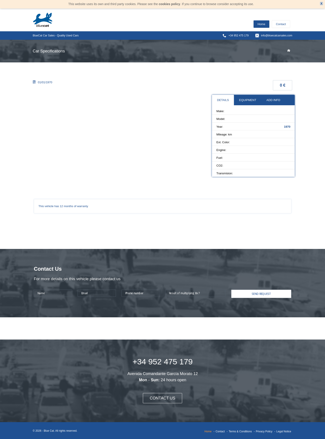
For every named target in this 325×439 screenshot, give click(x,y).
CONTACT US (162, 398)
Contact (281, 24)
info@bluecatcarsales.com (276, 35)
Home (261, 24)
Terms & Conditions (240, 431)
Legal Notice (283, 431)
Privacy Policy (264, 431)
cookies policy (169, 4)
